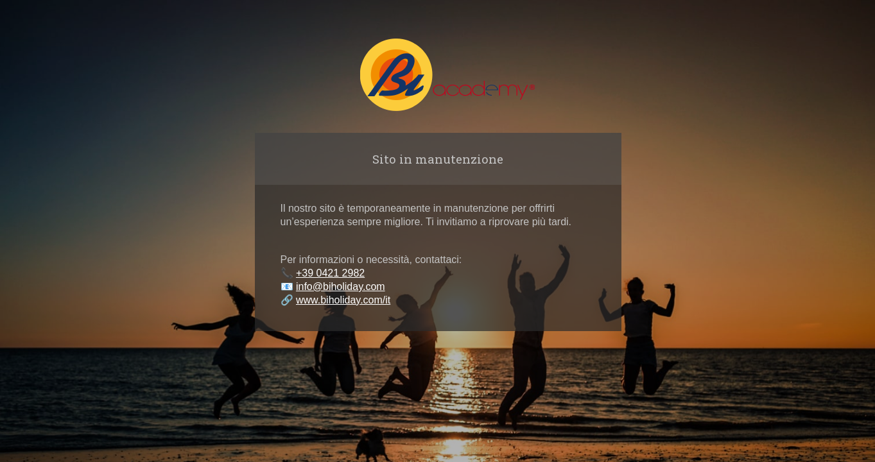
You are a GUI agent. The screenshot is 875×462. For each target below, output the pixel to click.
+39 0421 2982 (330, 273)
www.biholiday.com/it (343, 300)
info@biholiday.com (340, 286)
